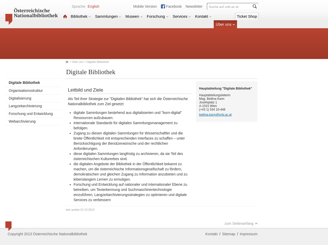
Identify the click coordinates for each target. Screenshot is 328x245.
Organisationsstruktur (26, 91)
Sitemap (228, 234)
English (93, 6)
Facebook (174, 6)
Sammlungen (108, 16)
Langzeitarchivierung (25, 106)
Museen (133, 16)
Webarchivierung (22, 121)
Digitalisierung (20, 98)
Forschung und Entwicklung (31, 114)
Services (182, 16)
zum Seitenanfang (241, 223)
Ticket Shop (247, 16)
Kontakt (203, 16)
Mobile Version (145, 6)
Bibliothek (81, 16)
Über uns (225, 24)
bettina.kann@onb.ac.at (215, 114)
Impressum (249, 234)
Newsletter (194, 6)
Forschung (158, 16)
